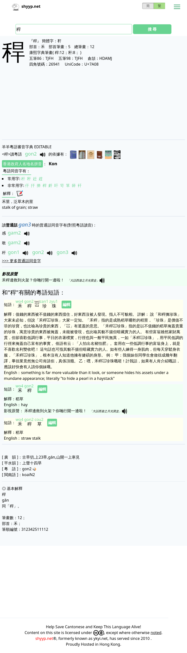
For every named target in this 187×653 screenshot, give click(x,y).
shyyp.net (44, 638)
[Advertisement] (93, 103)
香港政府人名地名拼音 (22, 163)
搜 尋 (152, 29)
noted (156, 632)
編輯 (66, 304)
